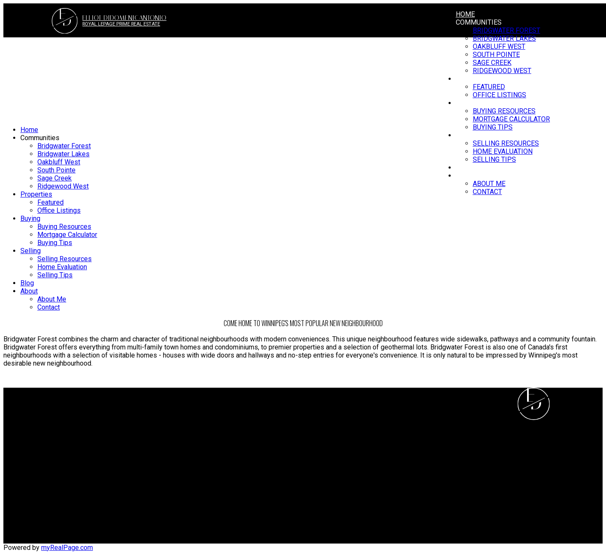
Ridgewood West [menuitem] (63, 186)
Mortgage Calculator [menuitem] (511, 119)
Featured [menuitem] (50, 202)
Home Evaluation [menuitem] (503, 151)
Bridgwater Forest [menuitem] (506, 30)
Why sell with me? (337, 415)
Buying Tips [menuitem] (493, 127)
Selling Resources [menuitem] (506, 143)
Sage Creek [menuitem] (54, 178)
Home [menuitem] (465, 14)
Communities (479, 22)
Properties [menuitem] (36, 194)
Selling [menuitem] (469, 135)
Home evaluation (334, 424)
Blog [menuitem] (464, 167)
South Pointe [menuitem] (56, 170)
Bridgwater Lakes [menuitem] (63, 154)
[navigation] (303, 218)
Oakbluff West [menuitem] (58, 162)
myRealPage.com (67, 548)
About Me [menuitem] (489, 184)
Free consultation (335, 432)
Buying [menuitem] (30, 218)
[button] (503, 539)
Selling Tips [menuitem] (494, 159)
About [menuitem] (466, 176)
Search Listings (180, 432)
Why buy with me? (183, 415)
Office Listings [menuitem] (59, 210)
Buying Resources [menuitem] (64, 227)
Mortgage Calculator (186, 424)
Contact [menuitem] (487, 192)
